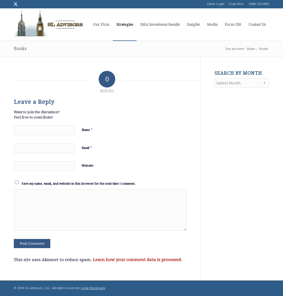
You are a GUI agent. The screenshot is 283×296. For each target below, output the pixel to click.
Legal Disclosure (93, 288)
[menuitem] (101, 25)
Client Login (215, 4)
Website (87, 166)
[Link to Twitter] (15, 4)
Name (87, 130)
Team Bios (236, 4)
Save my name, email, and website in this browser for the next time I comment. (78, 184)
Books (20, 48)
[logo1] (49, 25)
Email (87, 148)
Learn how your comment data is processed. (137, 259)
